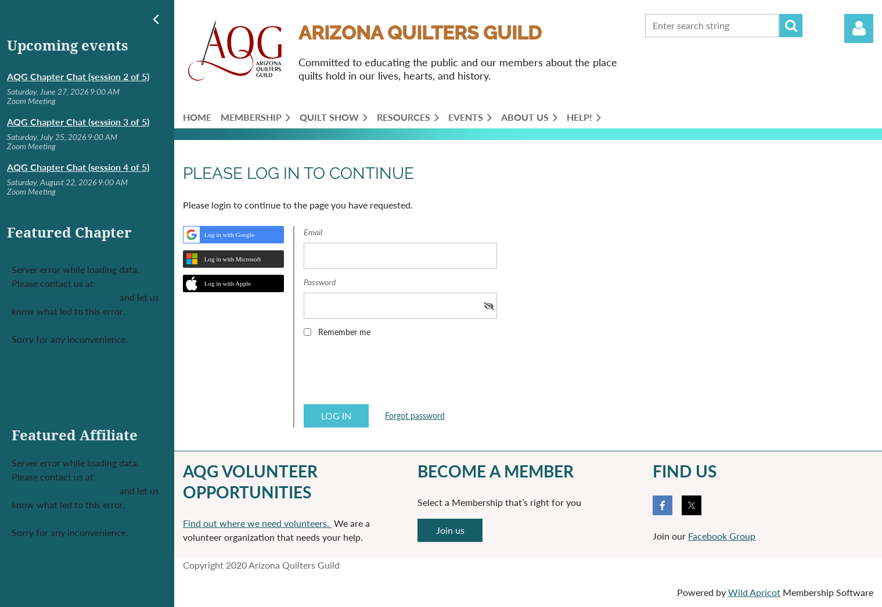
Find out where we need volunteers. (257, 523)
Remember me (344, 332)
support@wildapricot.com (64, 297)
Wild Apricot (754, 592)
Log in (858, 28)
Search (790, 25)
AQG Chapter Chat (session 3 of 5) (78, 121)
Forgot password (415, 416)
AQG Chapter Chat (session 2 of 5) (78, 76)
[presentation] (392, 374)
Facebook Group (721, 535)
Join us (450, 530)
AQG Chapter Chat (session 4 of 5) (78, 167)
